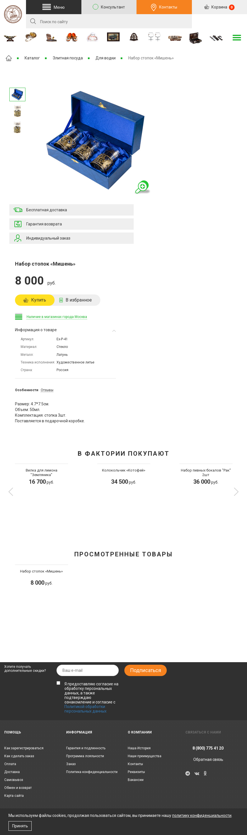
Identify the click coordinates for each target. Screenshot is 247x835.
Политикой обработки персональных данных (85, 708)
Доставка (12, 772)
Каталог (32, 58)
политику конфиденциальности (201, 815)
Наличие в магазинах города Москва (57, 317)
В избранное (79, 300)
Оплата (10, 764)
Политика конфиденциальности (92, 772)
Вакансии (136, 780)
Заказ (71, 764)
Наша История (139, 748)
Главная (9, 58)
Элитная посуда (68, 58)
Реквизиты (136, 772)
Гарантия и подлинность (85, 748)
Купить (38, 300)
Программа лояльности (85, 756)
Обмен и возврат (18, 788)
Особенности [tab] (26, 390)
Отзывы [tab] (47, 390)
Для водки (106, 58)
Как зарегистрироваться (24, 748)
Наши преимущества (144, 756)
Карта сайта (14, 796)
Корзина (223, 7)
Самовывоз (13, 780)
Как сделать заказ (19, 756)
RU (219, 21)
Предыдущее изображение (17, 141)
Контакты (168, 7)
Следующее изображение (17, 80)
